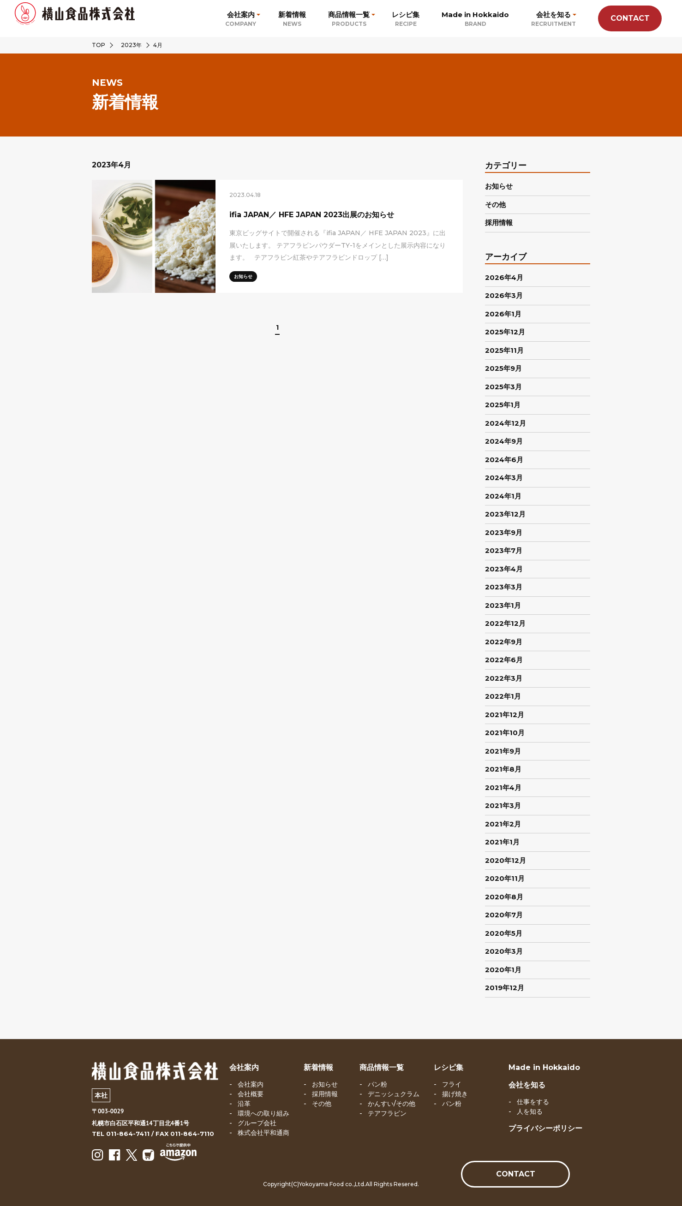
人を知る (530, 1111)
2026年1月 (503, 313)
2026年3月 (504, 295)
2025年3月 (503, 386)
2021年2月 (503, 824)
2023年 (131, 45)
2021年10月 (505, 732)
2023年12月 (505, 514)
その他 (495, 204)
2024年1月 (503, 496)
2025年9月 (503, 368)
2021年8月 (503, 769)
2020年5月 (503, 933)
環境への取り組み (263, 1113)
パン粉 (377, 1084)
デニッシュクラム (393, 1094)
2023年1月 (503, 605)
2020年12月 (505, 860)
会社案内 (244, 1067)
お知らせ (499, 186)
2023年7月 (503, 550)
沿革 (244, 1103)
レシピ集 (448, 1067)
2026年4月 (504, 277)
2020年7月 (504, 914)
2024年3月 (504, 477)
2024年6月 (504, 459)
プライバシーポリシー (545, 1128)
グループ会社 (257, 1123)
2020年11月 (505, 878)
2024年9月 (504, 441)
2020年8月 (504, 896)
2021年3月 (503, 805)
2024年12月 (505, 423)
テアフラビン (387, 1113)
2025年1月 (502, 404)
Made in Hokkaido (544, 1067)
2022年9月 (503, 641)
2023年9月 (503, 532)
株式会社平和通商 (263, 1133)
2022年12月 (505, 623)
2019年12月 (504, 987)
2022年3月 (503, 678)
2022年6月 (504, 659)
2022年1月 (503, 696)
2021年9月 (503, 751)
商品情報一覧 (381, 1067)
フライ (451, 1084)
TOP (98, 45)
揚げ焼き (455, 1094)
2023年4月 (504, 568)
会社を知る (527, 1085)
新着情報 (318, 1067)
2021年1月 (502, 842)
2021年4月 (503, 787)
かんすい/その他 (391, 1103)
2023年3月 (503, 586)
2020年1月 (503, 969)
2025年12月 (505, 331)
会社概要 (250, 1094)
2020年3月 (504, 951)
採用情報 (499, 222)
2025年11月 (504, 350)
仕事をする (533, 1102)
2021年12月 (504, 714)
